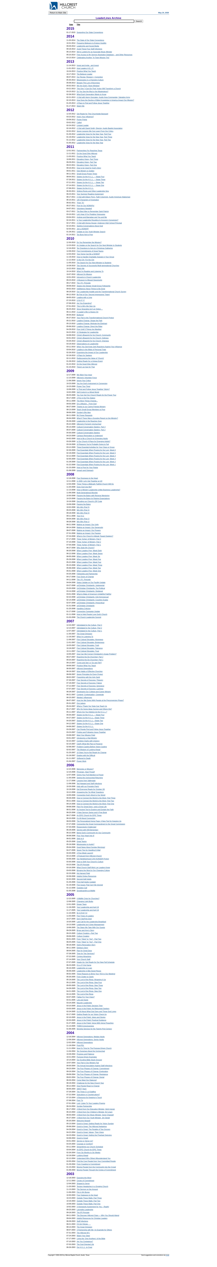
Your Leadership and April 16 (88, 907)
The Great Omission (84, 634)
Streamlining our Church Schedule (90, 1147)
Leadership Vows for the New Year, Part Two (94, 140)
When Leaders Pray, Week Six (88, 556)
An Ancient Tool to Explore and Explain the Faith (95, 810)
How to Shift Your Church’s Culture (90, 862)
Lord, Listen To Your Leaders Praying (91, 1103)
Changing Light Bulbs (85, 901)
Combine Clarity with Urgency (88, 741)
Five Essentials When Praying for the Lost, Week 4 (96, 456)
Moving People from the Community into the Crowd (96, 1167)
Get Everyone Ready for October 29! (91, 789)
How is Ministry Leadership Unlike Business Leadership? (98, 490)
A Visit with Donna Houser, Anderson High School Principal (99, 223)
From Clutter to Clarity (85, 977)
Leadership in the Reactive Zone (89, 421)
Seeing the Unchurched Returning (90, 778)
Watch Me (80, 106)
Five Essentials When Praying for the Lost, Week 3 (96, 459)
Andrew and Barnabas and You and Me (92, 217)
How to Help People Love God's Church (92, 614)
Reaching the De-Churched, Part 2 (90, 657)
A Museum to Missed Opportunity (89, 280)
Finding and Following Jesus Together (91, 732)
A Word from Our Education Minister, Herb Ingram (96, 1109)
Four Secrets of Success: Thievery (90, 680)
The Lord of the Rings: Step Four (89, 983)
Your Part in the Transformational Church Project (95, 318)
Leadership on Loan (84, 968)
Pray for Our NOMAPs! (85, 206)
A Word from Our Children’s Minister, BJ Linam (94, 1112)
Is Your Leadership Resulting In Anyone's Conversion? (97, 220)
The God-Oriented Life (85, 1244)
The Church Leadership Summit (89, 617)
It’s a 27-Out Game (84, 965)
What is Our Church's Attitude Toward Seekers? (95, 536)
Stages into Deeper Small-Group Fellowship (93, 286)
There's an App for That (86, 367)
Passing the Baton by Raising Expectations (93, 499)
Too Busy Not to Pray (85, 235)
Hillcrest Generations (85, 669)
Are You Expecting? (84, 303)
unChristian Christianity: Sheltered (90, 591)
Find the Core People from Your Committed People (96, 1161)
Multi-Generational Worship (87, 493)
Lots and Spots (82, 1000)
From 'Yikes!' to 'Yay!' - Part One (89, 942)
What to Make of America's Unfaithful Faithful (94, 594)
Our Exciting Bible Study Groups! (89, 1060)
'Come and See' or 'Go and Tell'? (89, 663)
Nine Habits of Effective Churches (90, 671)
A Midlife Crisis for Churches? (88, 899)
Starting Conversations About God (90, 226)
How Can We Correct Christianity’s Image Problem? (97, 654)
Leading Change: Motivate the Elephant (92, 324)
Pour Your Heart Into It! (85, 836)
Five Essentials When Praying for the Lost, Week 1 (96, 465)
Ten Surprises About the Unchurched (91, 1051)
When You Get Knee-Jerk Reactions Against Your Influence (99, 347)
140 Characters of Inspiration (88, 200)
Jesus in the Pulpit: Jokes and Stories (91, 1017)
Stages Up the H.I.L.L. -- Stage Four (90, 177)
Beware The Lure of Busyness (88, 83)
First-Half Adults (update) (86, 882)
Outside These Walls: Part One (88, 1204)
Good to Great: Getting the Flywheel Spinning (94, 1135)
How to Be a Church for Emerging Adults (92, 439)
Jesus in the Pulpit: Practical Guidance (91, 1020)
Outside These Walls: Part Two (88, 1201)
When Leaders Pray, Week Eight (89, 551)
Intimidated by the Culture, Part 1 (89, 631)
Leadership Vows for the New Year (90, 143)
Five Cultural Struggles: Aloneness (90, 640)
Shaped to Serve (83, 1184)
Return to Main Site (58, 13)
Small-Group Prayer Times (87, 174)
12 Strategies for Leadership (87, 332)
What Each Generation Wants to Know (91, 94)
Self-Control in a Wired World (88, 392)
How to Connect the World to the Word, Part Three (96, 798)
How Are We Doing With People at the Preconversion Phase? (100, 700)
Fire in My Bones (83, 1192)
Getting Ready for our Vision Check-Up (92, 1014)
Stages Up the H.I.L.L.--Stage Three (90, 718)
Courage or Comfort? (85, 1144)
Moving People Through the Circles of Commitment (96, 1170)
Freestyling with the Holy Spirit (88, 677)
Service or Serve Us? (85, 1141)
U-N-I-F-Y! (81, 300)
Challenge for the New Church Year (90, 1083)
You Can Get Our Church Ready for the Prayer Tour (96, 395)
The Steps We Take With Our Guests (91, 927)
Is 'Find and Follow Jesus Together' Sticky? (93, 389)
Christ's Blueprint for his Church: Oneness (93, 341)
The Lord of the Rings (85, 994)
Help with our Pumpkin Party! (88, 786)
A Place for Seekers (84, 355)
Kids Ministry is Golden (85, 171)
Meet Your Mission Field (86, 735)
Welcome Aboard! (83, 1121)
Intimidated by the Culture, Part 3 (89, 625)
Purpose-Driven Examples (87, 1057)
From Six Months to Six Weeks (88, 1153)
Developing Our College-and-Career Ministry (94, 692)
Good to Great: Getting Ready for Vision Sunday (95, 1124)
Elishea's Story (82, 948)
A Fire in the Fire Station (86, 398)
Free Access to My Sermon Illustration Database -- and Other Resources (104, 55)
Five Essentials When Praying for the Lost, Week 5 (96, 453)
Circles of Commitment (85, 1181)
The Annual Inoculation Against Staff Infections (94, 1066)
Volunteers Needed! (84, 209)
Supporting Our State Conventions (90, 32)
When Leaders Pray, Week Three (89, 565)
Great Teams (81, 841)
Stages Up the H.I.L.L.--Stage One (90, 724)
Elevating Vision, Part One (87, 165)
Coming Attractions (84, 956)
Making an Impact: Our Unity (88, 525)
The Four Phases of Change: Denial (90, 1077)
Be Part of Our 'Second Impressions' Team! (93, 295)
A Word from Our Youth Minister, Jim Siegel (93, 1118)
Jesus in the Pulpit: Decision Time (90, 1006)
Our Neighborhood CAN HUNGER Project (93, 859)
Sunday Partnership (84, 1106)
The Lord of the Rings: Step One (89, 991)
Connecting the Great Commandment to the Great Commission (101, 824)
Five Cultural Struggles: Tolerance (90, 648)
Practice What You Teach (86, 71)
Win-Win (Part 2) (83, 519)
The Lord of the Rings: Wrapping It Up (91, 980)
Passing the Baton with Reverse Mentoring (93, 496)
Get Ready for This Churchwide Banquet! (92, 114)
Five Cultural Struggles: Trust (88, 651)
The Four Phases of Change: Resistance (92, 1074)
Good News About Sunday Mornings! (91, 847)
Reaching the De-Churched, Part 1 (90, 660)
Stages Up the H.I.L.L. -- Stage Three (91, 180)
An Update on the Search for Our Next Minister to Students (99, 245)
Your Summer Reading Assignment (90, 194)
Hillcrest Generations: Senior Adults (90, 1040)
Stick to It (80, 839)
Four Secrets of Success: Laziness (90, 689)
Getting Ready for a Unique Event (90, 361)
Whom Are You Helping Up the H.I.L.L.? (92, 712)
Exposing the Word (84, 1178)
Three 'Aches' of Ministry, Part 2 (89, 542)
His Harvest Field (83, 873)
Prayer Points (82, 120)
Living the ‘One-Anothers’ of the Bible (91, 1239)
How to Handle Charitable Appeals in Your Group (95, 257)
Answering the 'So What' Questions (90, 792)
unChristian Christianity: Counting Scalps (92, 600)
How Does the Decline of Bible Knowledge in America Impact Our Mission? (105, 100)
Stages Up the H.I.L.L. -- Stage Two (90, 182)
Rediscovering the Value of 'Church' (90, 358)
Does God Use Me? (84, 487)
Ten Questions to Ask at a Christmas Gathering (95, 248)
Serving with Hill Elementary (87, 830)
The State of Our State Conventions (90, 40)
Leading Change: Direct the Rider (89, 326)
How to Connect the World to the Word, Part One (95, 804)
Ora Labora (81, 703)
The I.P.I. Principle (84, 283)
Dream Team (81, 904)
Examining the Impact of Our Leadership (92, 353)
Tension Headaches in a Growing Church (92, 1186)
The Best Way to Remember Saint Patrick (93, 211)
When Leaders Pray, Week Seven (90, 554)
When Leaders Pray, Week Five (89, 559)
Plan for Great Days (84, 951)
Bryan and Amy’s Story (85, 930)
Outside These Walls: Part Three (89, 1198)
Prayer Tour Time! (83, 386)
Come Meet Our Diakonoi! (87, 1080)
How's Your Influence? (85, 117)
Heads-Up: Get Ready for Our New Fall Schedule (95, 962)
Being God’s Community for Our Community (93, 833)
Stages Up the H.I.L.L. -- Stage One (90, 185)
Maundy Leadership (84, 1003)
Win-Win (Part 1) (83, 522)
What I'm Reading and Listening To (90, 271)
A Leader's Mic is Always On (87, 312)
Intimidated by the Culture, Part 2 (89, 628)
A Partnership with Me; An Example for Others (94, 1230)
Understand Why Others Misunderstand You (93, 1158)
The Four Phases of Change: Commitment (93, 1069)
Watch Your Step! (83, 1236)
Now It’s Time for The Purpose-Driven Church (94, 1048)
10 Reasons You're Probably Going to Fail (93, 444)
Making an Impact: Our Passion (89, 533)
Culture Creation (83, 936)
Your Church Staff (83, 959)
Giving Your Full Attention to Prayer (90, 775)
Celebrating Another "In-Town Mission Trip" (93, 58)
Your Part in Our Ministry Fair (88, 1063)
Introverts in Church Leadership (89, 277)
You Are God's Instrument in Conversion (92, 384)
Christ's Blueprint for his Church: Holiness (93, 338)
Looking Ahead (82, 1155)
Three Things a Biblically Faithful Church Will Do (95, 484)
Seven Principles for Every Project (90, 674)
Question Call (82, 888)
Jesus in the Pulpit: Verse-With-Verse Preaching (95, 1023)
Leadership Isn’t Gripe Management (90, 925)
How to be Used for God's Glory (89, 168)
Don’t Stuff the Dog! (84, 919)
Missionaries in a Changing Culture (90, 80)
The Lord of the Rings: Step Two (89, 988)
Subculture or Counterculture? (88, 1095)
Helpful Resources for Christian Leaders (92, 1218)
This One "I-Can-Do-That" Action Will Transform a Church (99, 89)
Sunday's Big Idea (84, 412)
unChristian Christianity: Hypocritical (90, 603)
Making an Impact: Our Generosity (90, 527)
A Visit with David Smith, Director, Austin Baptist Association (99, 128)
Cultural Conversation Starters (88, 433)
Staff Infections (82, 1221)
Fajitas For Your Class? (86, 997)
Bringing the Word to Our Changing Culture (93, 870)
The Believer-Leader (84, 74)
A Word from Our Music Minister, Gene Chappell (95, 1115)
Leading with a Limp (84, 297)
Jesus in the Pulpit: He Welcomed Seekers (93, 1009)
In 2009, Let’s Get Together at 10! (89, 481)
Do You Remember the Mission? (89, 242)
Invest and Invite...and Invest (88, 65)
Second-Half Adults (84, 879)
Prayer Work (81, 761)
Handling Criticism (84, 609)
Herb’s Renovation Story (86, 945)
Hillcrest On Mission (84, 274)
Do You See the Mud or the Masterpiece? (92, 92)
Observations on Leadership (87, 344)
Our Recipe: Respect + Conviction (90, 77)
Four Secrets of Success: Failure (89, 683)
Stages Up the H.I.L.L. (85, 188)
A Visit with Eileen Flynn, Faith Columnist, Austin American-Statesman (103, 197)
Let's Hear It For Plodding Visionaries (91, 214)
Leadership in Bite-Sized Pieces (89, 971)
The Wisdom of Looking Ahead (88, 750)
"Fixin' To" (80, 203)
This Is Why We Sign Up (86, 306)
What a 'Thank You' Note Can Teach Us (92, 706)
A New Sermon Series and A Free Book (92, 812)
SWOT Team (81, 1089)
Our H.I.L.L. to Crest (84, 1247)
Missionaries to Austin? (85, 844)
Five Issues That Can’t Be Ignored (90, 885)
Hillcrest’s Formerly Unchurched (89, 424)
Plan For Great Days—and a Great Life (92, 807)
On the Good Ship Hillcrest (87, 154)
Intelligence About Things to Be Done (91, 289)
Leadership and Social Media (88, 46)
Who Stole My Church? (85, 548)
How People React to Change (88, 1086)
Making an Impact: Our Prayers (89, 530)
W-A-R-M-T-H (82, 913)
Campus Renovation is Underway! (90, 436)
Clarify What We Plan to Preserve (90, 744)
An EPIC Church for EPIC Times (89, 815)
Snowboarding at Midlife (86, 891)
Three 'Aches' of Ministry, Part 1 (89, 545)
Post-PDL (80, 1045)
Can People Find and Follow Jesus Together (94, 729)
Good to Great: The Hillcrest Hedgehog (92, 1126)
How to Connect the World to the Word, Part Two (95, 801)
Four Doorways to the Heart (87, 478)
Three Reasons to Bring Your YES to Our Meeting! (96, 974)
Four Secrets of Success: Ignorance (90, 686)
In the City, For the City (85, 260)
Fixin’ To (80, 1100)
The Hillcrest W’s (83, 1233)
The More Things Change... (87, 401)
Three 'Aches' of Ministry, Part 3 (89, 539)
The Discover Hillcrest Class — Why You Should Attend (98, 1215)
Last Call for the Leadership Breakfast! (91, 922)
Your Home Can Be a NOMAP (88, 254)
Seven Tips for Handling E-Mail (88, 850)
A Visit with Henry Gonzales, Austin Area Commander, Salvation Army (103, 97)
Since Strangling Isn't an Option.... (90, 309)
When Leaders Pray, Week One (89, 571)
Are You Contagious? (85, 1241)
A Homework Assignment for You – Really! (93, 1207)
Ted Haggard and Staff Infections (89, 784)
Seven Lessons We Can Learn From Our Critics (95, 131)
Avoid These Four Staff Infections (89, 49)
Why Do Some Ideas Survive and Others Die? (94, 709)
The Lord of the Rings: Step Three (90, 985)
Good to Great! (82, 1138)
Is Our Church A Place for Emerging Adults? (93, 441)
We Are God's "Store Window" (88, 86)
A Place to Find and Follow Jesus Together (93, 103)
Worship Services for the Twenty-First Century (94, 1029)
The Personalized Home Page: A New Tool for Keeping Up (99, 821)
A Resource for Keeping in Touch (89, 1098)
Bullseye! (80, 315)
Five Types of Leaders (85, 916)
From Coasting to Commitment (88, 1164)
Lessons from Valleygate (86, 781)
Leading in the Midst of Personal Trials (91, 350)
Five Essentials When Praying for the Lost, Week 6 (96, 450)
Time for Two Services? (86, 954)
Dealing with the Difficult (86, 755)
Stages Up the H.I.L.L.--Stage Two (90, 721)
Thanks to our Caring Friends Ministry (91, 407)
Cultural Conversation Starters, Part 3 (91, 427)
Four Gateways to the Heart (87, 1195)
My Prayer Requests (84, 415)
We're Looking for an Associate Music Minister (94, 52)
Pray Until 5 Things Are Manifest (89, 329)
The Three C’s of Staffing (86, 1092)
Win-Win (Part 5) (83, 507)
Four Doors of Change (85, 577)
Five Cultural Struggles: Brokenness (90, 642)
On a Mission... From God (86, 404)
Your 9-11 (80, 516)
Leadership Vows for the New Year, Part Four (94, 134)
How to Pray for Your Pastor (87, 468)
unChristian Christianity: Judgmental (90, 585)
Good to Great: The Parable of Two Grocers (93, 1129)
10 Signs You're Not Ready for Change (91, 753)
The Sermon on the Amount (87, 1189)
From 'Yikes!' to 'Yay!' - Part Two (89, 939)
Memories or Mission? (85, 769)
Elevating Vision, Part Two (87, 162)
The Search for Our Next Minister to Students (94, 263)
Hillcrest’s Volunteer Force (87, 378)
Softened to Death (84, 758)
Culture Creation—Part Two (87, 933)
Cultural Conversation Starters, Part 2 (91, 430)
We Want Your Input (84, 375)
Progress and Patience (85, 1054)
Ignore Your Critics (84, 381)
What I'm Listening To (85, 637)
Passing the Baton (84, 504)
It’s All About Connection (86, 818)
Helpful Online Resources (86, 876)
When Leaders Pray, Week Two (89, 568)
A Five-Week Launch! (85, 853)
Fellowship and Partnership (87, 574)
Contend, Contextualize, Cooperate (90, 695)
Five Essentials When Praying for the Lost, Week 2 (96, 462)
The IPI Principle (83, 865)
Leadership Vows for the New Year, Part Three (94, 137)
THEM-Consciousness (85, 1026)
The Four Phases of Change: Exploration (92, 1071)
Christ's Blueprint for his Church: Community (94, 335)
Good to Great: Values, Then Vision (90, 1132)
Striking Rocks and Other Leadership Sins (93, 191)
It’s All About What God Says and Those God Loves (96, 1012)
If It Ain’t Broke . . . (84, 1224)
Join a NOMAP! (83, 229)
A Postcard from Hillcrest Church (89, 856)
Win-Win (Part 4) (83, 510)
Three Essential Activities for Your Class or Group (95, 447)
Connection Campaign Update (88, 611)
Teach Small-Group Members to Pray (91, 410)
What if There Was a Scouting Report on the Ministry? (97, 418)
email (167, 1255)
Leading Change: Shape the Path (89, 321)
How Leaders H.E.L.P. (85, 68)
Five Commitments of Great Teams (90, 251)
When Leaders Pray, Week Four (89, 562)
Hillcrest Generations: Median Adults (91, 1037)
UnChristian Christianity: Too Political (91, 588)
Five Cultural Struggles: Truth (88, 645)
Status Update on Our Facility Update (91, 583)
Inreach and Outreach (85, 470)
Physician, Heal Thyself (86, 772)
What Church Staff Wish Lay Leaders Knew (93, 868)
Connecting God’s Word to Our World (91, 795)
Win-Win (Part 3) (83, 513)
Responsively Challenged (86, 827)
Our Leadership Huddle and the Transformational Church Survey (101, 292)
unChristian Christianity (85, 606)
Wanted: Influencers (84, 698)
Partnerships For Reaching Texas (89, 151)
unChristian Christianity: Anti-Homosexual (93, 597)
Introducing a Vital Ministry (87, 738)
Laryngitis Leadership (85, 1210)
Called (79, 123)
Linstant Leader (83, 125)
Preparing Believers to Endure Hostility (91, 43)
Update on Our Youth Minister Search (91, 232)
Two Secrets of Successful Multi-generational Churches (98, 266)
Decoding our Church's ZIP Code (89, 501)
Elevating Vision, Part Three (87, 159)
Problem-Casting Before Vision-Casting (92, 747)
